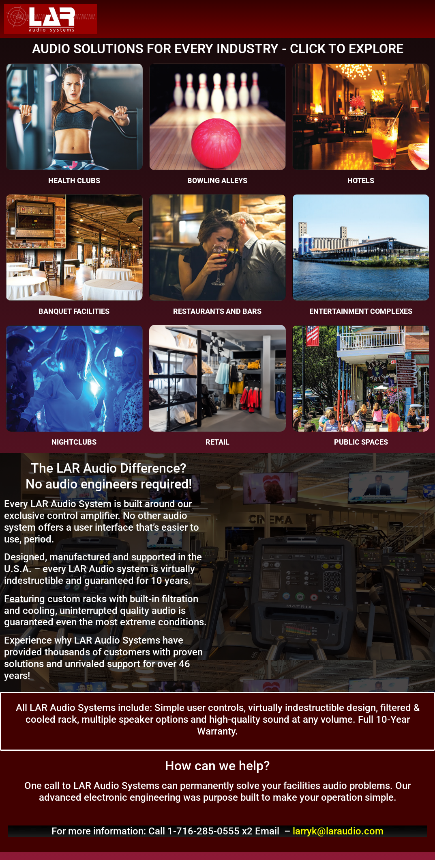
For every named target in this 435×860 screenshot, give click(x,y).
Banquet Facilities (74, 311)
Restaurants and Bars (217, 311)
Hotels (360, 180)
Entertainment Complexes (360, 311)
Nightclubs (73, 442)
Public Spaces (361, 442)
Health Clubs (74, 180)
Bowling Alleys (217, 180)
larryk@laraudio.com (338, 831)
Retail (217, 442)
